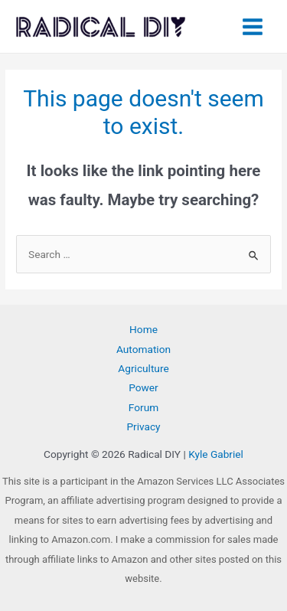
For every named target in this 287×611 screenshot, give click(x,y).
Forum (143, 407)
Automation (143, 349)
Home (143, 329)
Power (143, 387)
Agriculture (143, 368)
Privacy (143, 426)
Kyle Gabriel (215, 454)
